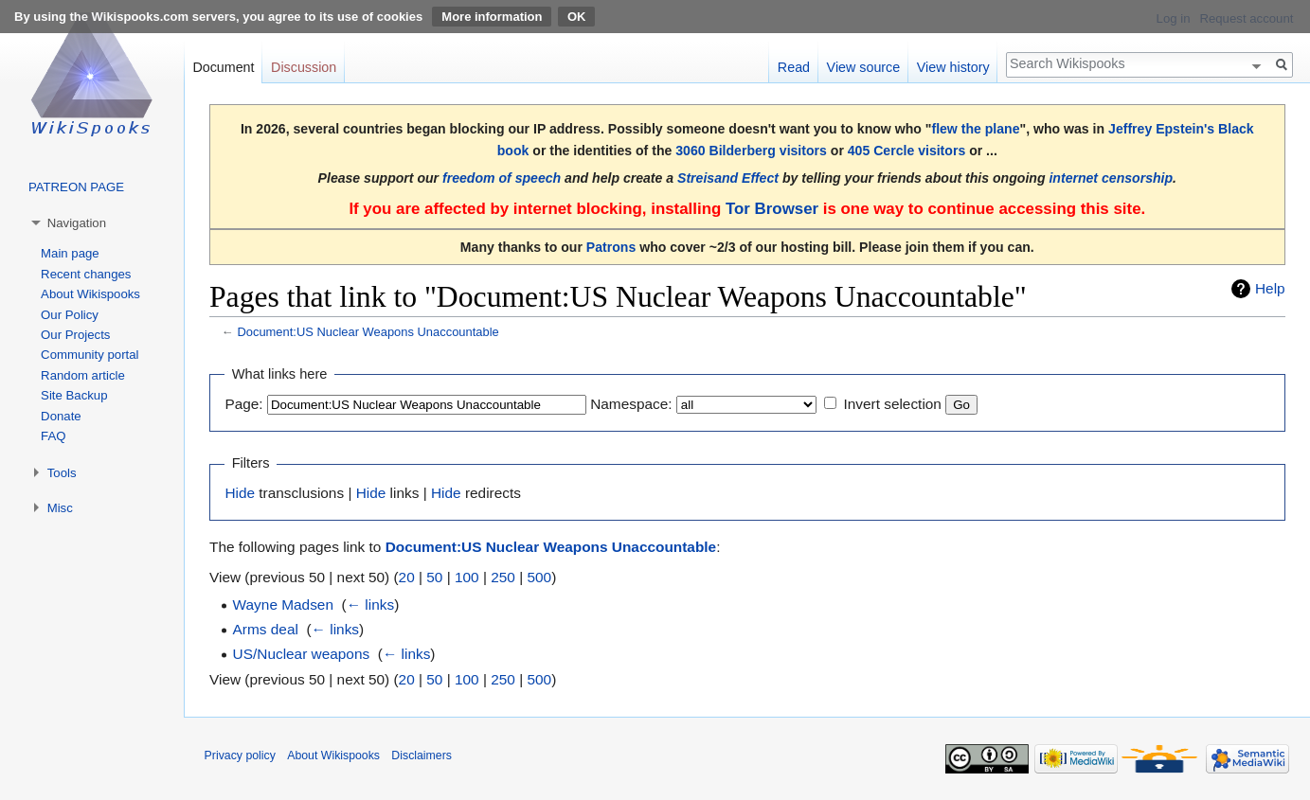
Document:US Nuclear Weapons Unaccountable (367, 332)
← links (370, 604)
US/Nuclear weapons (301, 654)
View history (953, 67)
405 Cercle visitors (906, 150)
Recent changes (86, 274)
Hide (239, 493)
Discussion (303, 67)
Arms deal (265, 629)
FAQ (53, 436)
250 (503, 577)
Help (1270, 288)
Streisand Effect (728, 178)
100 (467, 577)
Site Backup (74, 395)
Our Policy (70, 315)
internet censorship (1111, 178)
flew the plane (975, 128)
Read (794, 67)
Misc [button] (60, 508)
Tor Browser (772, 209)
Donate (61, 416)
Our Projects (75, 335)
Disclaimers (421, 755)
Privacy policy (240, 755)
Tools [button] (62, 473)
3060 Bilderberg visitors (751, 150)
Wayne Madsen (283, 604)
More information (491, 16)
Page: (243, 404)
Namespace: (631, 404)
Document (223, 67)
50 (434, 577)
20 (407, 577)
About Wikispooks (90, 294)
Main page (70, 253)
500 (539, 577)
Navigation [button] (76, 223)
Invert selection (892, 404)
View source (864, 67)
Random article (83, 375)
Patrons (611, 247)
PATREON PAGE (76, 187)
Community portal (89, 354)
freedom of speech (501, 178)
